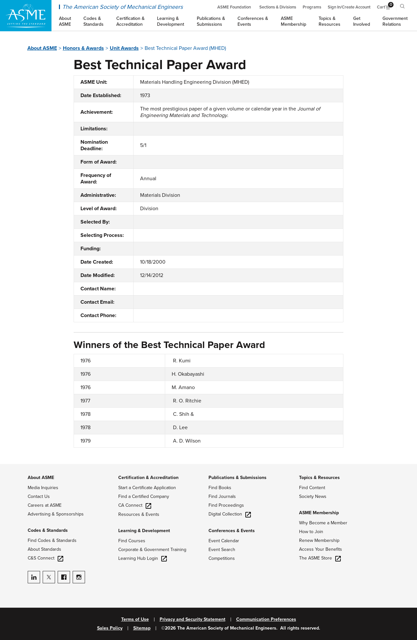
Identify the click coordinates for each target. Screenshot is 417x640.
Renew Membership (319, 540)
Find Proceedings (226, 505)
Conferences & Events (231, 530)
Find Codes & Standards (52, 540)
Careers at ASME (45, 505)
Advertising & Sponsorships (56, 514)
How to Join (311, 531)
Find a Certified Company (143, 496)
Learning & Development (144, 530)
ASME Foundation (234, 7)
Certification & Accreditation (148, 477)
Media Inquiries (43, 487)
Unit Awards (124, 48)
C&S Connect (45, 558)
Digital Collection (229, 514)
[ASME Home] (25, 15)
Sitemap (142, 628)
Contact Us (39, 496)
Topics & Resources (319, 477)
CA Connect (134, 505)
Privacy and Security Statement (192, 619)
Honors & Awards (83, 48)
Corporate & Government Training (152, 549)
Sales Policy (109, 628)
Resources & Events (138, 514)
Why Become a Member (323, 523)
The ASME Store (320, 558)
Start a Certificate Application (147, 487)
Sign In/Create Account (349, 7)
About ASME (42, 48)
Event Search (221, 549)
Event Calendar (223, 541)
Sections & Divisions (277, 7)
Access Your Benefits (320, 549)
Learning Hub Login (142, 558)
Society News (312, 496)
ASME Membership (319, 513)
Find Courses (131, 541)
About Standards (44, 549)
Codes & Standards (48, 530)
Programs (312, 7)
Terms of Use (135, 619)
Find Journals (222, 496)
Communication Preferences (266, 619)
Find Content (312, 487)
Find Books (219, 487)
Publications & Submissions (237, 477)
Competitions (221, 558)
